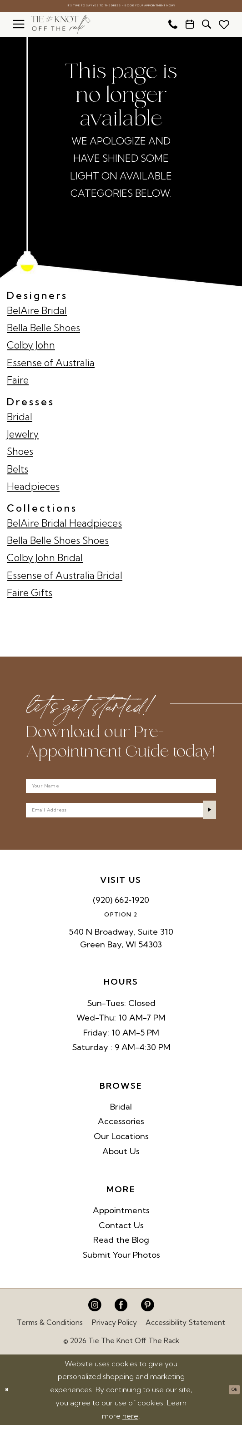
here (130, 1439)
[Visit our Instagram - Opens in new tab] (94, 1329)
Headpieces (33, 489)
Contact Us (121, 1249)
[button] (19, 27)
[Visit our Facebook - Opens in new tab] (121, 1329)
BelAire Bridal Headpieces (64, 525)
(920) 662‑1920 (121, 924)
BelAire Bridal (37, 313)
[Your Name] (121, 794)
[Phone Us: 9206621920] (172, 27)
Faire (18, 382)
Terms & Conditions (50, 1346)
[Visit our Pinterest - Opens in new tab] (147, 1329)
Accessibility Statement (185, 1346)
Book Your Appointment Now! (174, 7)
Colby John (31, 348)
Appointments (121, 1235)
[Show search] (206, 27)
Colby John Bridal (45, 560)
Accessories (121, 1145)
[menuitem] (19, 27)
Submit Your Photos (121, 1279)
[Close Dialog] (10, 1414)
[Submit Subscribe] (204, 829)
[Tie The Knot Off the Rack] (61, 26)
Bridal (19, 419)
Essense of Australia (51, 365)
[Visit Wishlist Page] (224, 27)
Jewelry (23, 437)
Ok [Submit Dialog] (229, 1414)
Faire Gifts (29, 595)
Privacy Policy (114, 1346)
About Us (121, 1175)
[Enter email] (121, 829)
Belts (17, 471)
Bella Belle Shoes (43, 330)
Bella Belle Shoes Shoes (58, 543)
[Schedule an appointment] (189, 27)
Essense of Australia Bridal (64, 577)
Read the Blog (121, 1264)
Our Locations (121, 1160)
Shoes (20, 454)
